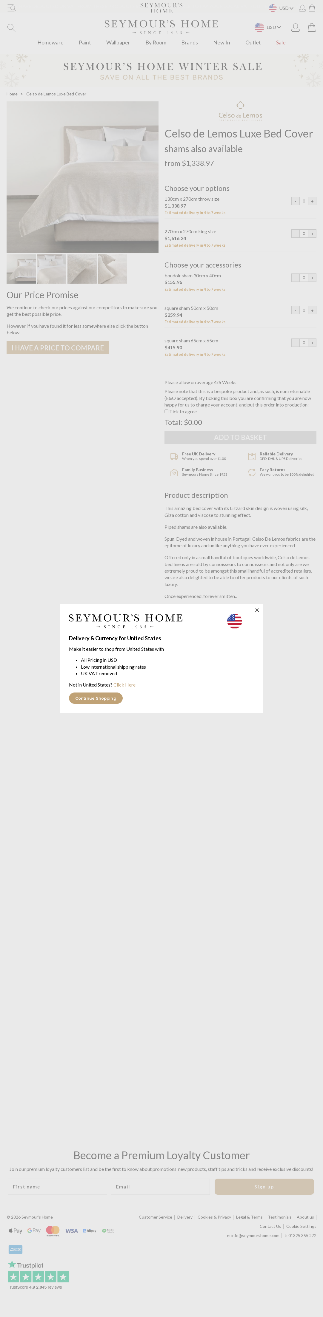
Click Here (124, 684)
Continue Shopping (95, 698)
